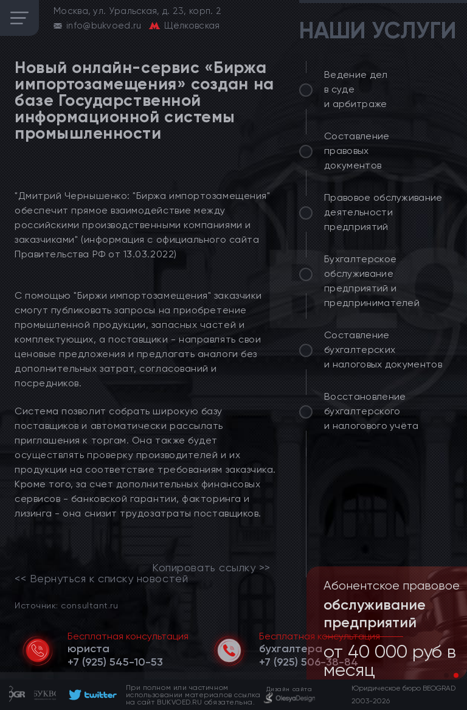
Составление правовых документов (357, 150)
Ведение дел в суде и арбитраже (356, 89)
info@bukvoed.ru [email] (104, 25)
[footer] (91, 694)
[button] (446, 675)
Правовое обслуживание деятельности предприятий (383, 212)
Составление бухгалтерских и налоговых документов (383, 349)
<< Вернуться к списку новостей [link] (101, 578)
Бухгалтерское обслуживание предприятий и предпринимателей (372, 280)
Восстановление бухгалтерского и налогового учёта (371, 411)
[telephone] (115, 662)
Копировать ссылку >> (211, 567)
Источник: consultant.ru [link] (66, 605)
